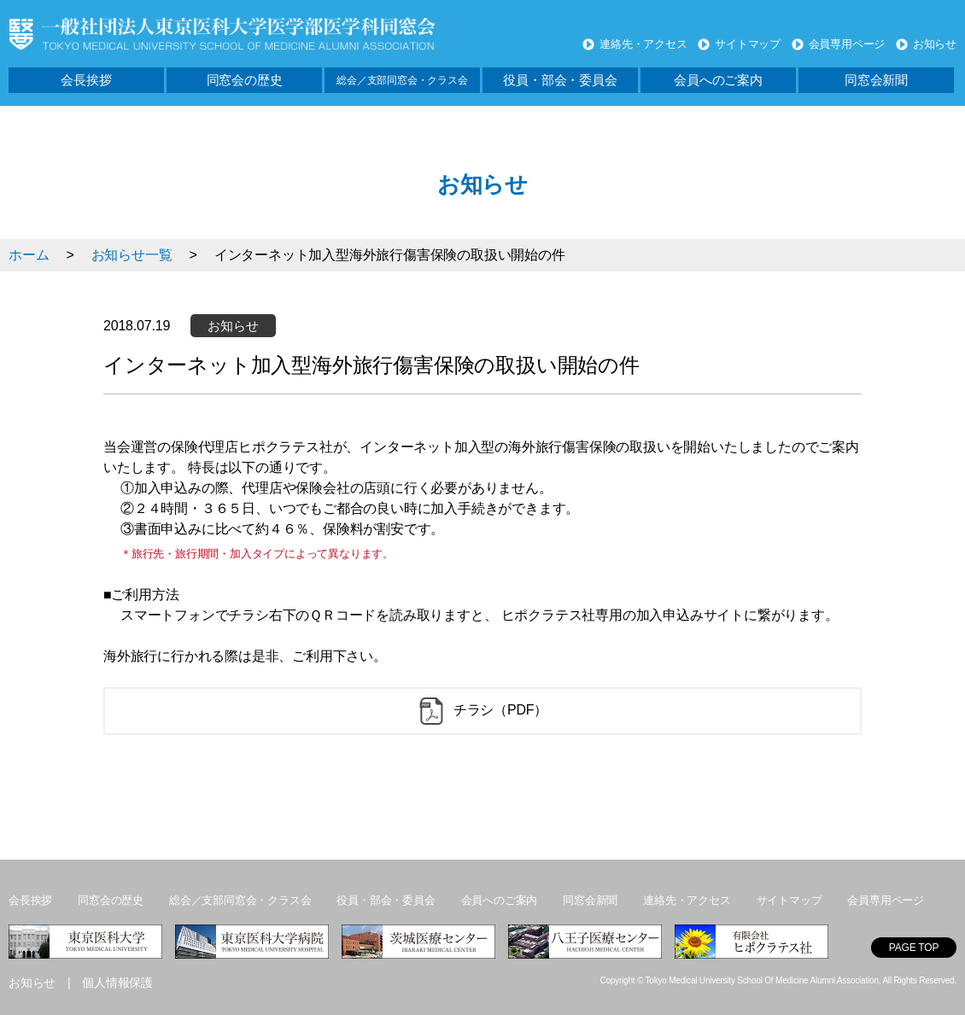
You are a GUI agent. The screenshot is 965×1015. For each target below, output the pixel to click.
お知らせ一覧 (132, 255)
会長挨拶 (86, 80)
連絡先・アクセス (643, 44)
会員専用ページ (847, 44)
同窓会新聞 (876, 80)
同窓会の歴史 (245, 80)
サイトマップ (748, 44)
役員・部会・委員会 (560, 80)
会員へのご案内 (718, 80)
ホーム (29, 255)
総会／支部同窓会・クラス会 (401, 80)
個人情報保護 (117, 982)
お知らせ (934, 44)
